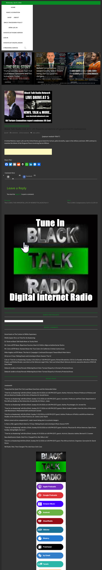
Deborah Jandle (9, 333)
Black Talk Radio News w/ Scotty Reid (15, 30)
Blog (29, 30)
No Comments (24, 43)
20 (89, 47)
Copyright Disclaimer (58, 559)
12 (77, 47)
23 (94, 47)
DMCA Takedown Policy (59, 7)
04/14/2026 (79, 43)
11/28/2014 (14, 97)
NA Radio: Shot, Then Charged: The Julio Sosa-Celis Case (23, 411)
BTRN (5, 32)
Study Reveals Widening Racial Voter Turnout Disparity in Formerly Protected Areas (45, 333)
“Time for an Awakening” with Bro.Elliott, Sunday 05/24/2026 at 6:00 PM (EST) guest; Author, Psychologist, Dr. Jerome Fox (45, 369)
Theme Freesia (38, 563)
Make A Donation (27, 7)
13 (79, 47)
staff (6, 43)
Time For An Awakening (27, 302)
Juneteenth (8, 350)
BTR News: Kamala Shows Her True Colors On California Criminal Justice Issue (38, 313)
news (34, 97)
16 (83, 47)
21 (91, 47)
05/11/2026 (47, 43)
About (45, 7)
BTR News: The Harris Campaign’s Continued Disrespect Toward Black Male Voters (43, 317)
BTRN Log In (75, 7)
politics (38, 97)
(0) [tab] (13, 141)
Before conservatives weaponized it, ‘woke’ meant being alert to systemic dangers (50, 36)
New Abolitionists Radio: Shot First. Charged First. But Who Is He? (84, 38)
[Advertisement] (28, 116)
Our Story (68, 556)
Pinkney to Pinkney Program (55, 556)
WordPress (12, 141)
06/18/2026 (14, 43)
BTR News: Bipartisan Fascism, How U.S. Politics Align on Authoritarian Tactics (38, 310)
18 (86, 47)
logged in (18, 159)
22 (92, 47)
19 (88, 47)
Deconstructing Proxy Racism (18, 556)
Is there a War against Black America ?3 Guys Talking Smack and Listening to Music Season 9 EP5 (36, 388)
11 (76, 47)
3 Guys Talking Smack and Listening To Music (30, 554)
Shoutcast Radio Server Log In (29, 12)
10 (74, 47)
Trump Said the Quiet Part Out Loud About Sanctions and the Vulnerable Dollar (18, 38)
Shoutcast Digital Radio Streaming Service (60, 12)
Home (16, 7)
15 (82, 47)
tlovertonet (8, 299)
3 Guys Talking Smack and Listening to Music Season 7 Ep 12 (31, 321)
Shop (39, 7)
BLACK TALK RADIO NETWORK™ (15, 563)
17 (85, 47)
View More (8, 47)
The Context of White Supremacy (25, 299)
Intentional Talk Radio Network (36, 556)
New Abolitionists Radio (77, 32)
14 (80, 47)
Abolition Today (48, 554)
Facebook (27, 141)
